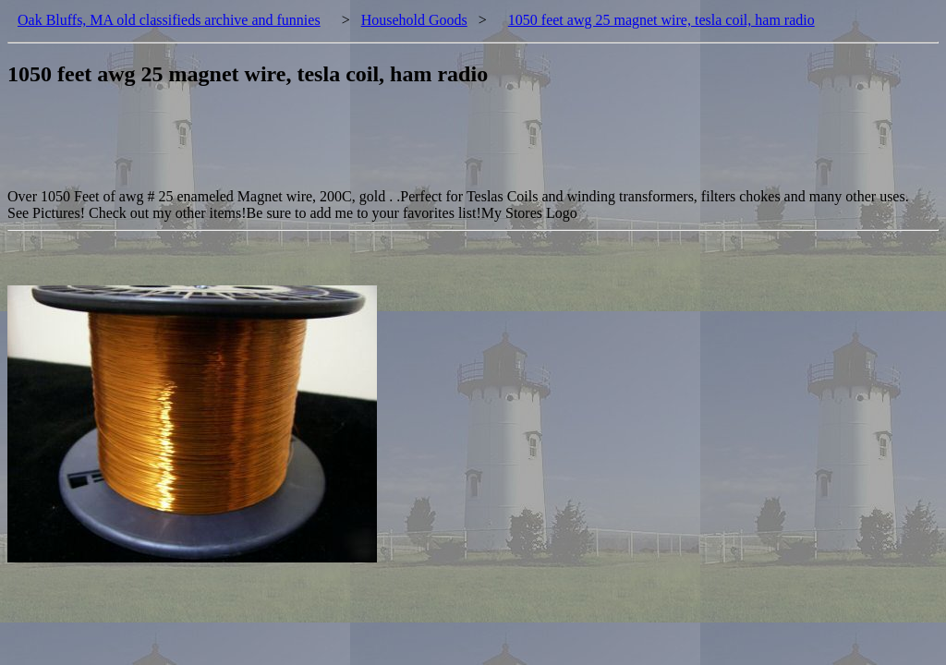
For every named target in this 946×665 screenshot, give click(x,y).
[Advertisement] (343, 146)
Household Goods (414, 20)
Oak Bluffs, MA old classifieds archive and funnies (169, 20)
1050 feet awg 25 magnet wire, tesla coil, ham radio (661, 20)
